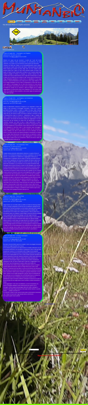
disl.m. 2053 (15, 56)
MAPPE (55, 347)
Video (46, 347)
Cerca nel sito (42, 349)
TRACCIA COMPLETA (8, 49)
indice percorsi (42, 347)
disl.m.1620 (15, 101)
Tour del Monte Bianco (49, 303)
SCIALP (26, 347)
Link (49, 347)
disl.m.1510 (15, 239)
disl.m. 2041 (14, 148)
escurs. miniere (36, 347)
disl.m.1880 (15, 199)
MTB (23, 347)
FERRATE (30, 347)
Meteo (51, 347)
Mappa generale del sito (61, 347)
